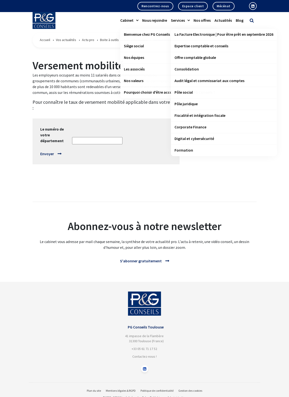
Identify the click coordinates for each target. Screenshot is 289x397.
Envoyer (47, 153)
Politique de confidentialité (157, 390)
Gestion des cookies (190, 390)
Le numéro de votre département (52, 135)
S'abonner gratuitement (141, 260)
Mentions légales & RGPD (121, 390)
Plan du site (94, 390)
